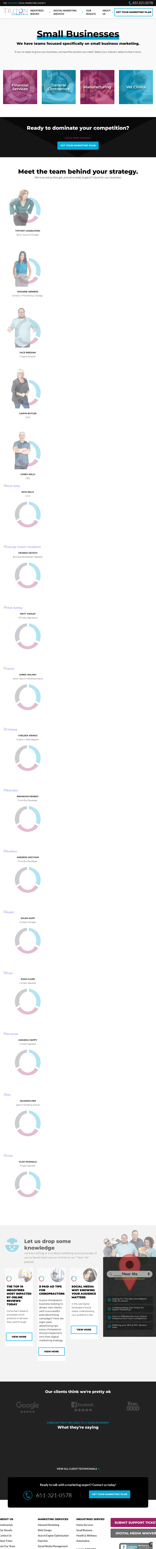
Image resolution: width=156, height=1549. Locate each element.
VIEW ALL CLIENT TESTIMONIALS (77, 1468)
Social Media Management (53, 1546)
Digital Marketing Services (65, 12)
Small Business (84, 1530)
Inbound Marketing (48, 1524)
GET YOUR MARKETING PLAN (133, 12)
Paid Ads (43, 1540)
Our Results (91, 12)
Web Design (44, 1530)
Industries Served (37, 12)
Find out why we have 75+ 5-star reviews (78, 1422)
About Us (107, 12)
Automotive (83, 1540)
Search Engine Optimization (53, 1535)
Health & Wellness (86, 1535)
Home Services (84, 1524)
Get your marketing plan (78, 145)
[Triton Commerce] (15, 14)
